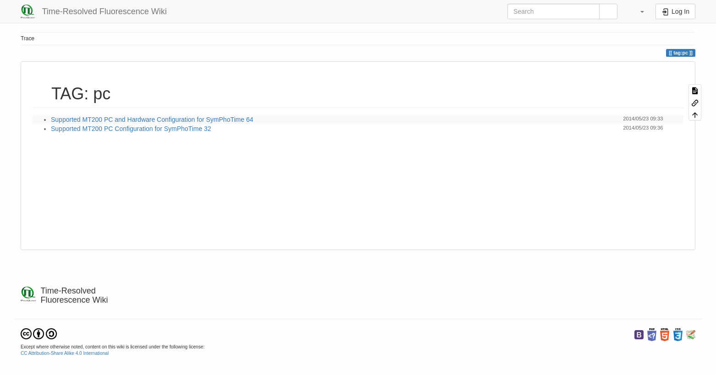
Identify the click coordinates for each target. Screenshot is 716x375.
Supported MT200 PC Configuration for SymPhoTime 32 (131, 128)
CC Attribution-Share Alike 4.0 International (65, 353)
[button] (637, 11)
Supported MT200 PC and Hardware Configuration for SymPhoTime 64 (152, 119)
